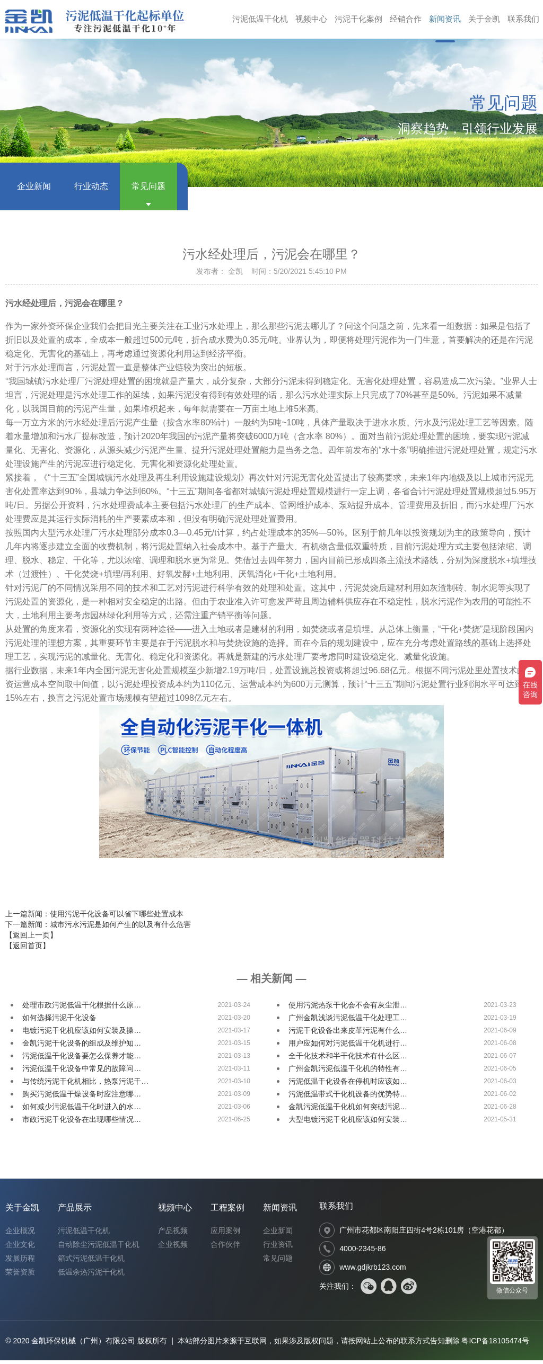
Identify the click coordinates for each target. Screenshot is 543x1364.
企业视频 (173, 1248)
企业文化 (20, 1248)
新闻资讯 (440, 20)
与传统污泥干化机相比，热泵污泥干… (85, 1085)
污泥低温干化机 (246, 20)
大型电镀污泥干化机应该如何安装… (347, 1123)
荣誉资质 (20, 1275)
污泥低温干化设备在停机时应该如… (347, 1085)
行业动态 (91, 189)
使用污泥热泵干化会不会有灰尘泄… (347, 1008)
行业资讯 (278, 1248)
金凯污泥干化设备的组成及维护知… (81, 1046)
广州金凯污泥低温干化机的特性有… (347, 1072)
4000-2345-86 (362, 1252)
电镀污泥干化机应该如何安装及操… (81, 1034)
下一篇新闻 (98, 928)
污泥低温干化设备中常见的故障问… (81, 1072)
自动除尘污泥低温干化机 (98, 1248)
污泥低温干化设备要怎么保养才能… (81, 1059)
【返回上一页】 (31, 938)
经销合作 (398, 20)
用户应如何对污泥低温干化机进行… (347, 1046)
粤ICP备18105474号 (495, 1344)
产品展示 (75, 1211)
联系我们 (522, 20)
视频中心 (300, 20)
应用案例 (225, 1234)
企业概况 (20, 1234)
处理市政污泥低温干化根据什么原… (81, 1008)
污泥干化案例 (349, 20)
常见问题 (148, 189)
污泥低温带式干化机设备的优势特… (347, 1097)
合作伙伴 (225, 1248)
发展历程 (20, 1262)
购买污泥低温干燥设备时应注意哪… (81, 1097)
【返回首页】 (27, 949)
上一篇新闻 (94, 917)
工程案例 (227, 1211)
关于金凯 (481, 20)
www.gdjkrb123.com (372, 1271)
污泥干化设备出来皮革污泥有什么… (347, 1034)
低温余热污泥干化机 (91, 1275)
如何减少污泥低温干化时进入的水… (81, 1110)
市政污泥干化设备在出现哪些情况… (81, 1123)
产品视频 (173, 1234)
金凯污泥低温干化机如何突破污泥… (347, 1110)
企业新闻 (34, 189)
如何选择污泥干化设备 (59, 1021)
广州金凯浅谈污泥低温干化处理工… (347, 1021)
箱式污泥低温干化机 (91, 1262)
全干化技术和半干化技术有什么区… (347, 1059)
